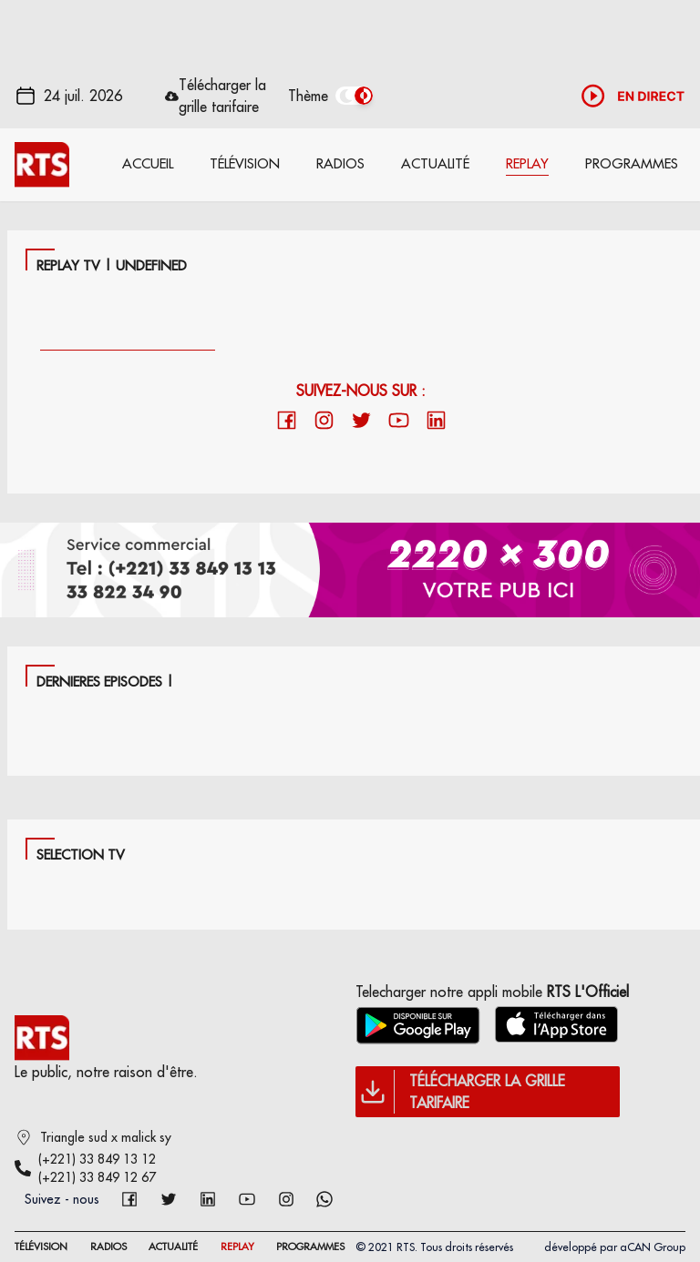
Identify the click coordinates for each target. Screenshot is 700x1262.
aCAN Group (652, 1247)
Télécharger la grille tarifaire (222, 96)
